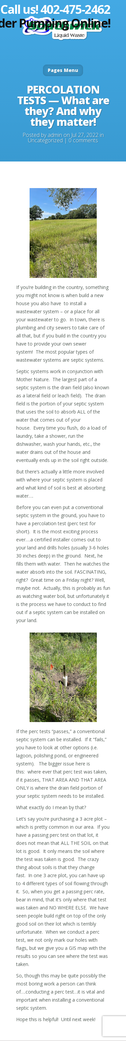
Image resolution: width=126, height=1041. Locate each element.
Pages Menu (63, 70)
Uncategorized (45, 140)
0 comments (83, 140)
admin (55, 135)
